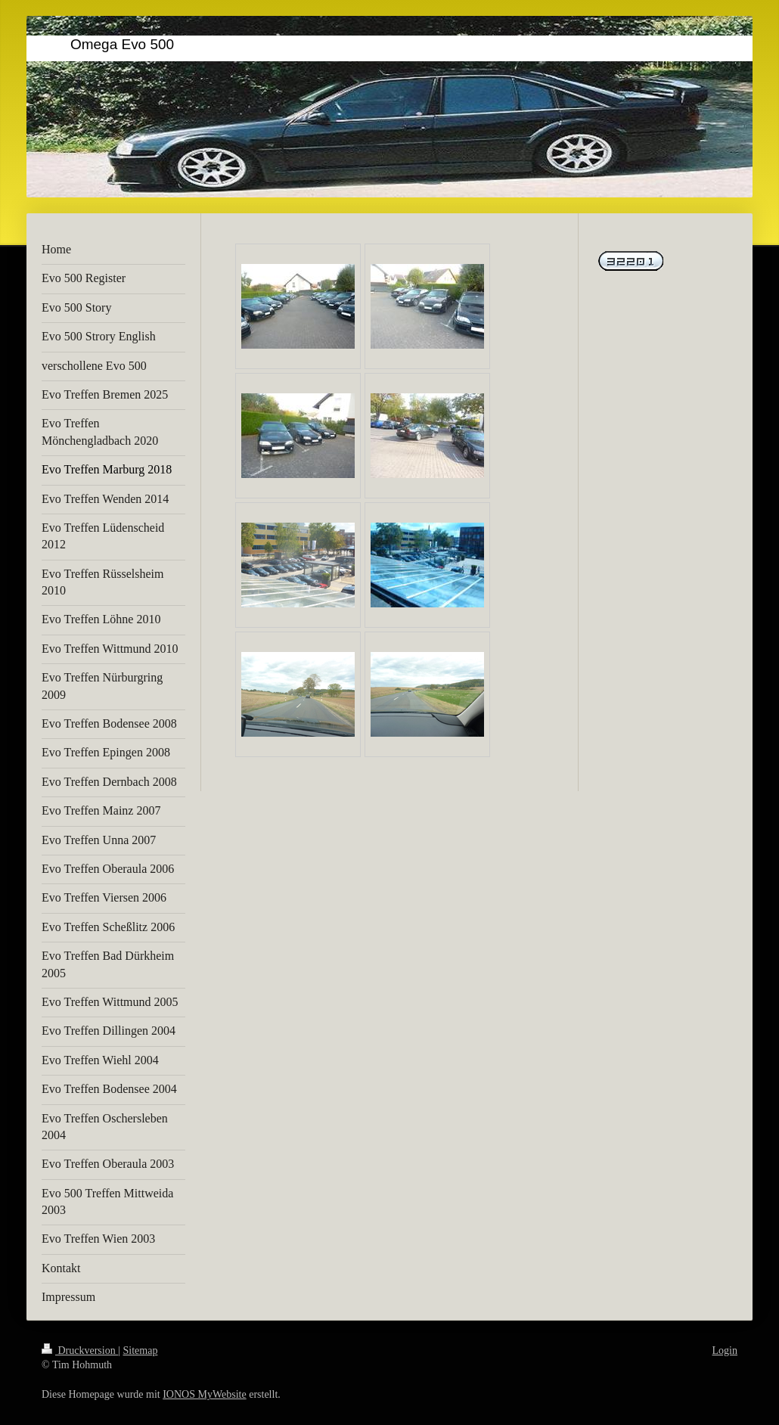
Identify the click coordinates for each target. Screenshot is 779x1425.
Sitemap (140, 1350)
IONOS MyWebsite (204, 1394)
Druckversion (80, 1350)
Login (724, 1350)
